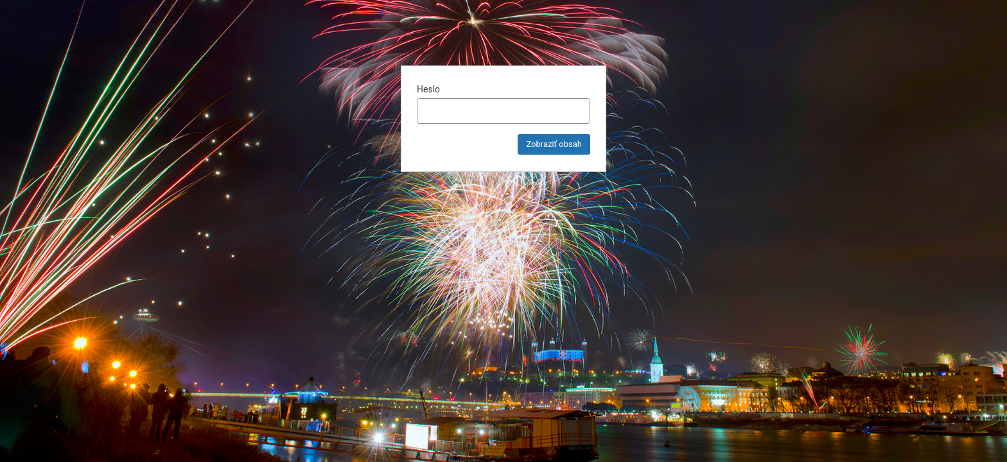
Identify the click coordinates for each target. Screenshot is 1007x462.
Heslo (428, 89)
